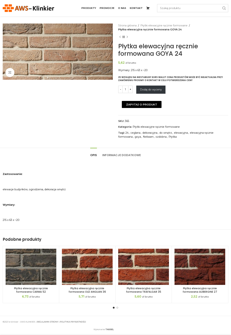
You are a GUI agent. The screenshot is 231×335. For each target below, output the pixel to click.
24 (126, 132)
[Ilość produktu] (125, 89)
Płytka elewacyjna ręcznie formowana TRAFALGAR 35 (143, 290)
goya (138, 136)
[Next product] (127, 37)
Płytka (173, 136)
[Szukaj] (192, 8)
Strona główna (127, 25)
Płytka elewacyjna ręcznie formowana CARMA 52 (31, 290)
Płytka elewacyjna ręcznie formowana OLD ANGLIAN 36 (87, 290)
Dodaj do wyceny (151, 89)
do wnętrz (165, 132)
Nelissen (148, 136)
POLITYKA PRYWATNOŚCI (73, 322)
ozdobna (161, 136)
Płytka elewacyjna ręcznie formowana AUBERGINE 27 (200, 290)
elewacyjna (181, 132)
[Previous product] (120, 37)
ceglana (135, 132)
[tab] (93, 153)
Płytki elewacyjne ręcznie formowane (164, 25)
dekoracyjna (149, 132)
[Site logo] (28, 8)
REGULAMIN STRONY (47, 322)
